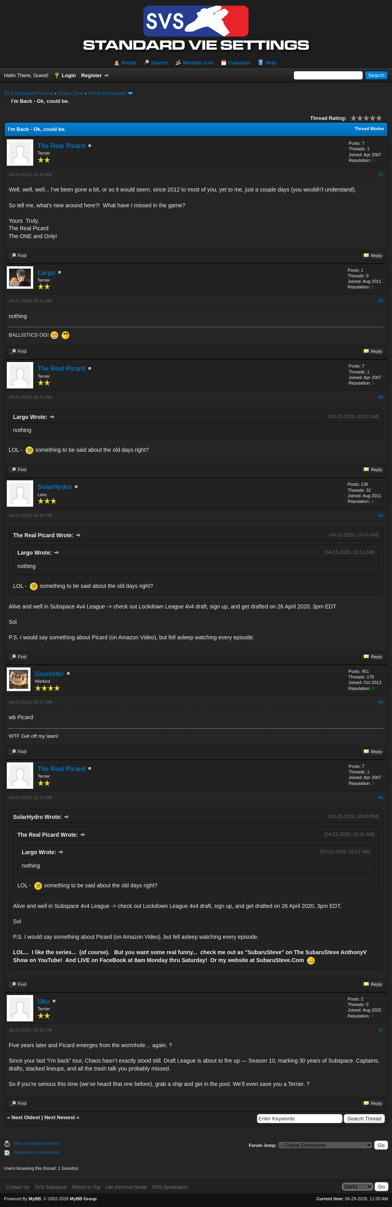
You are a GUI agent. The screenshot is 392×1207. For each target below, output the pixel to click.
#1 (381, 174)
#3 (381, 397)
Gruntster (49, 674)
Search (159, 63)
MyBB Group (83, 1198)
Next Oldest (25, 1117)
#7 (381, 1030)
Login (69, 75)
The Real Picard (61, 145)
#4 (381, 515)
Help (270, 63)
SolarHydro (55, 486)
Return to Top (86, 1187)
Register (91, 75)
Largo (46, 272)
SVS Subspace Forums (28, 93)
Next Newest (59, 1117)
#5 (381, 702)
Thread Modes (369, 128)
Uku (43, 1001)
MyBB (35, 1198)
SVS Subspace (51, 1187)
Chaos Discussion (107, 93)
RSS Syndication (170, 1187)
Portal (129, 63)
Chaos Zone (70, 93)
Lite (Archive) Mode (126, 1187)
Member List (198, 63)
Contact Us (17, 1187)
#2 (381, 300)
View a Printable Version (37, 1143)
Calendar (239, 63)
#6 (381, 797)
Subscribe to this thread (36, 1152)
